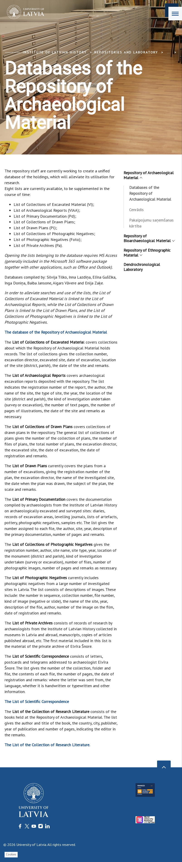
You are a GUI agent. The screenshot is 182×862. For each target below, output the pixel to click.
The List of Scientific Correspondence (37, 701)
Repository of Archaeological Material (149, 175)
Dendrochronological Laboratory (142, 267)
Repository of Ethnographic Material (147, 253)
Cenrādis (136, 209)
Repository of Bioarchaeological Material (149, 238)
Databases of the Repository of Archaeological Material (150, 193)
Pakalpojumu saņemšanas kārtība (151, 223)
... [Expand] (168, 52)
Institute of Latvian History (54, 52)
